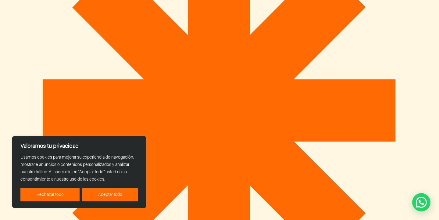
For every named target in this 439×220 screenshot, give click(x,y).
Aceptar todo (110, 195)
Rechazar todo (50, 195)
